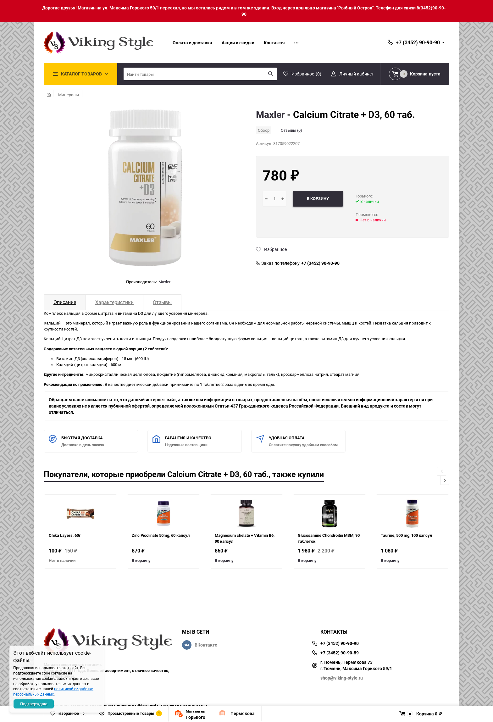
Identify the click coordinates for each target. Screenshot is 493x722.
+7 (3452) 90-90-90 (320, 263)
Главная (48, 94)
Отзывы (162, 302)
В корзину (141, 560)
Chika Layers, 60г (64, 535)
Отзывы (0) (291, 130)
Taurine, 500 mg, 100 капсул (406, 535)
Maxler (164, 282)
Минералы (68, 94)
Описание (64, 302)
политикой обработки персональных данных (53, 691)
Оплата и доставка (192, 43)
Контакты (274, 43)
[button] (444, 480)
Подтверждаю (33, 704)
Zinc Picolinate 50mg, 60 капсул (161, 535)
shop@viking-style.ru (341, 678)
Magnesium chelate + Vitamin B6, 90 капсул (244, 538)
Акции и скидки (238, 43)
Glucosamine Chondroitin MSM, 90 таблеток (329, 538)
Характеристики (114, 302)
